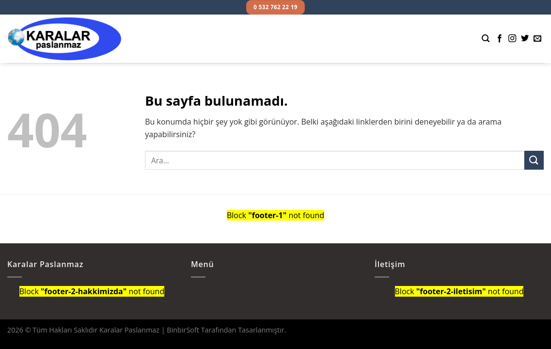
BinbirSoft (183, 329)
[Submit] (534, 160)
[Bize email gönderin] (537, 38)
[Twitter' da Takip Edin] (525, 38)
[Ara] (485, 38)
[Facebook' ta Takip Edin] (500, 38)
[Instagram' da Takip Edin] (512, 38)
